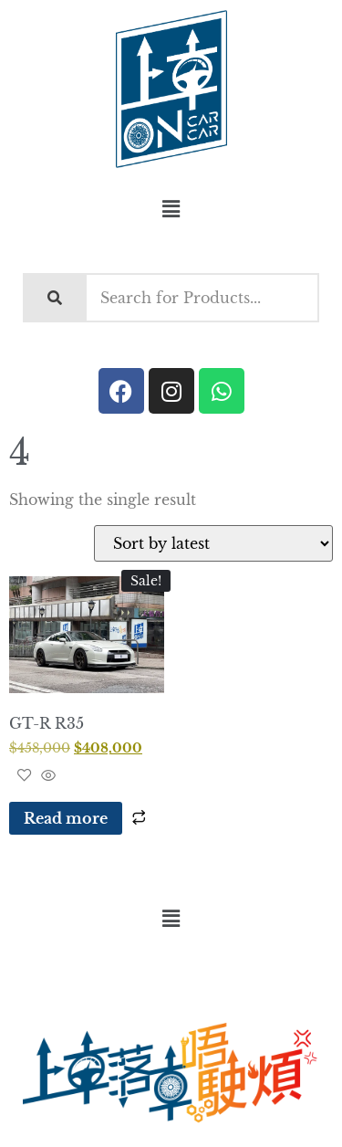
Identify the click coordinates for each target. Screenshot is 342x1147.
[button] (170, 209)
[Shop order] (213, 543)
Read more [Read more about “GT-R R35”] (66, 818)
